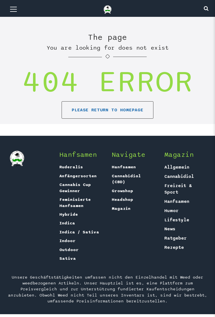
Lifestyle (176, 220)
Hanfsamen (124, 166)
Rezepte (174, 247)
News (170, 229)
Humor (171, 210)
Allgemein (176, 167)
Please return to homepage (107, 110)
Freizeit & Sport (178, 189)
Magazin (121, 208)
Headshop (122, 199)
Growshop (122, 190)
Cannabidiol (179, 176)
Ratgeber (175, 238)
